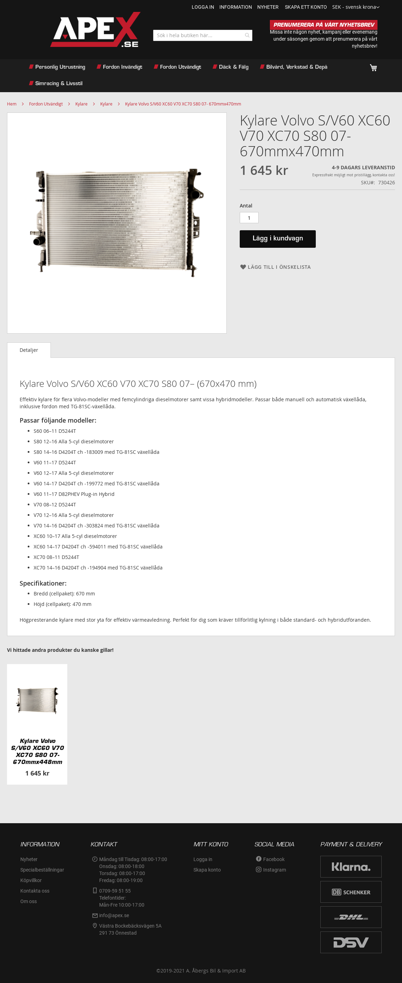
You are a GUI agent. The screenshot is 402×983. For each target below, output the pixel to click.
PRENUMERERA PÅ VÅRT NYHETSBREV (323, 25)
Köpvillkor (31, 880)
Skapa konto (207, 870)
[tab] (29, 350)
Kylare (81, 104)
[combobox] (202, 35)
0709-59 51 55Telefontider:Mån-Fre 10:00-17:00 (121, 898)
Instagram (274, 870)
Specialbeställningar (42, 870)
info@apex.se (114, 915)
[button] (356, 7)
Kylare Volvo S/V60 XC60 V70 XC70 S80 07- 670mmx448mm (37, 751)
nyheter (268, 7)
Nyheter (29, 859)
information (235, 7)
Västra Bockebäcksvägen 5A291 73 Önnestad (130, 929)
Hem (11, 104)
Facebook (274, 859)
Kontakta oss (34, 891)
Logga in (203, 7)
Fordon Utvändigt (46, 104)
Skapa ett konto (306, 7)
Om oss (28, 901)
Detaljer (29, 350)
